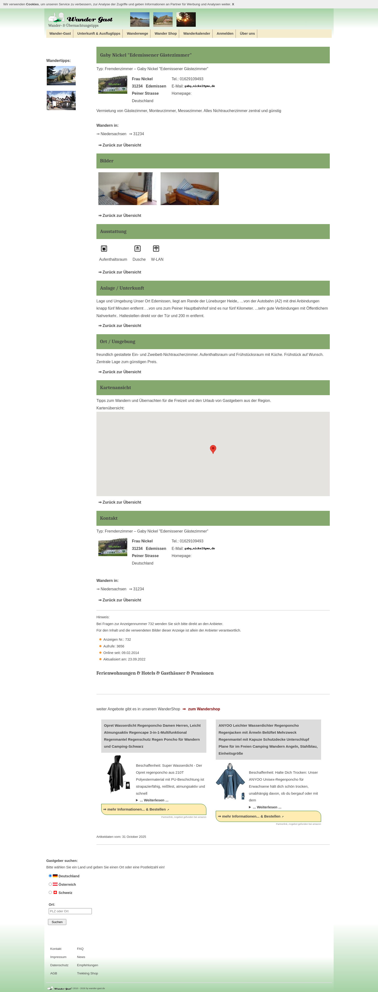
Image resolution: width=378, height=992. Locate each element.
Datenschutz (59, 965)
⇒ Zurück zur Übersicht (119, 145)
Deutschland (64, 876)
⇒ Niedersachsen (111, 134)
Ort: (70, 908)
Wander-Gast (60, 33)
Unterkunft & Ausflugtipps (99, 33)
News (81, 957)
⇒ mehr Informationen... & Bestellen (134, 809)
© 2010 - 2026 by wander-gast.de (88, 988)
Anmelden (225, 33)
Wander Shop (166, 33)
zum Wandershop (203, 709)
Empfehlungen (87, 965)
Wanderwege (137, 33)
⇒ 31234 (136, 134)
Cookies (32, 4)
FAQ (80, 949)
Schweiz (60, 893)
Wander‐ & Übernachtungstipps (80, 19)
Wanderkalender (196, 33)
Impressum (58, 957)
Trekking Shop (87, 973)
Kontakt (55, 949)
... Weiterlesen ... (154, 800)
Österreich (62, 884)
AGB (53, 973)
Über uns (247, 33)
